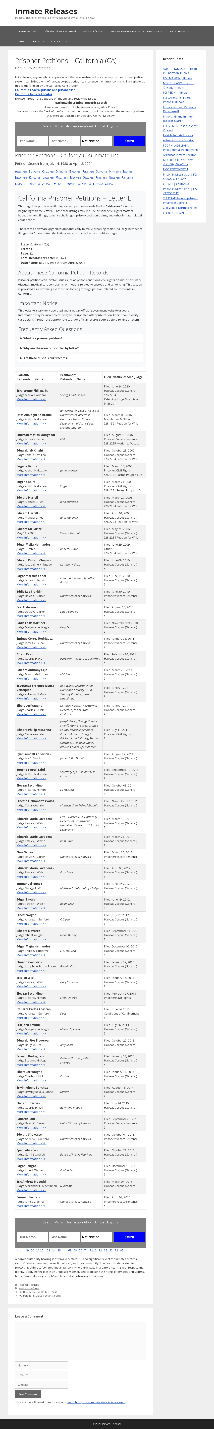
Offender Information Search (60, 31)
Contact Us (61, 41)
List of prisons (181, 31)
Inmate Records (27, 31)
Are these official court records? (45, 358)
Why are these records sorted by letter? (51, 348)
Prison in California (29, 1288)
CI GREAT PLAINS (174, 213)
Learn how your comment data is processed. (96, 1402)
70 (80, 1250)
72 (91, 1250)
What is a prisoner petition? (42, 338)
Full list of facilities (93, 31)
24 (54, 1250)
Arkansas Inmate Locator (179, 155)
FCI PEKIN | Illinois (175, 92)
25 (59, 1250)
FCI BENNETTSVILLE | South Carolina (40, 1295)
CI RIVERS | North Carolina (180, 208)
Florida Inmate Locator (178, 135)
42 (111, 1250)
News (21, 41)
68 (70, 1250)
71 (86, 1250)
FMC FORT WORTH (175, 169)
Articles (40, 41)
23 (48, 1250)
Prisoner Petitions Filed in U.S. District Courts (136, 31)
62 (121, 1250)
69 (75, 1250)
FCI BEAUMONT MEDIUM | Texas (38, 1292)
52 (117, 1250)
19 (27, 1250)
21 (37, 1250)
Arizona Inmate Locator (178, 140)
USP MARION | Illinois (177, 78)
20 (32, 1250)
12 (101, 1250)
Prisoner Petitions (29, 1284)
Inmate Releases (46, 11)
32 (106, 1250)
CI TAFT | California (176, 184)
